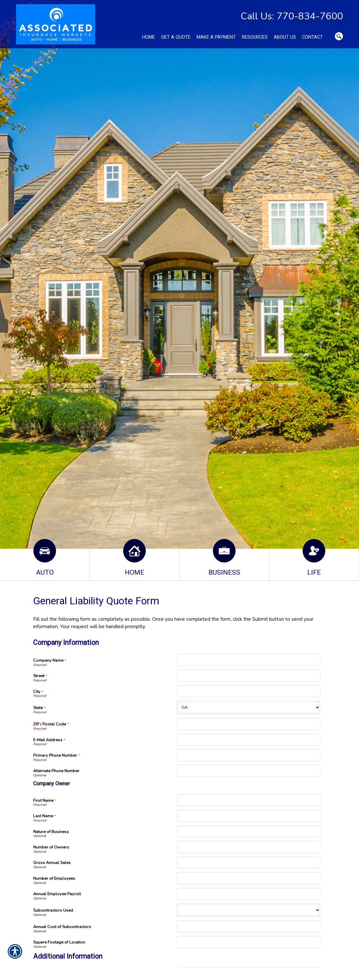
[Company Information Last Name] (248, 816)
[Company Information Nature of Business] (248, 831)
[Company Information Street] (248, 675)
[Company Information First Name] (248, 800)
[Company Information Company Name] (248, 660)
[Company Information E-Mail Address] (248, 739)
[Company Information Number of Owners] (248, 847)
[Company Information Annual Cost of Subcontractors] (248, 926)
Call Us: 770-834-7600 (292, 16)
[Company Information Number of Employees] (248, 878)
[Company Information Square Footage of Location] (248, 942)
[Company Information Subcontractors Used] (248, 910)
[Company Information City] (248, 691)
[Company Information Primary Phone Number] (248, 755)
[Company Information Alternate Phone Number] (248, 771)
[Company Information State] (248, 707)
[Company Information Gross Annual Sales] (248, 863)
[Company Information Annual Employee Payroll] (248, 894)
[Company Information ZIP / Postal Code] (248, 724)
